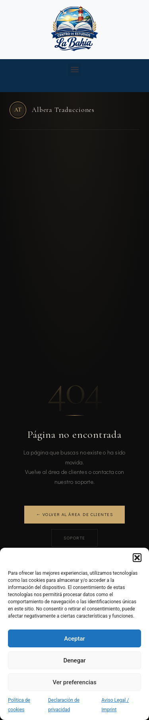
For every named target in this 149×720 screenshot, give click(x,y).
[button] (137, 558)
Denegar (74, 660)
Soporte (74, 538)
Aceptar (74, 638)
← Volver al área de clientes (74, 514)
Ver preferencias (74, 682)
